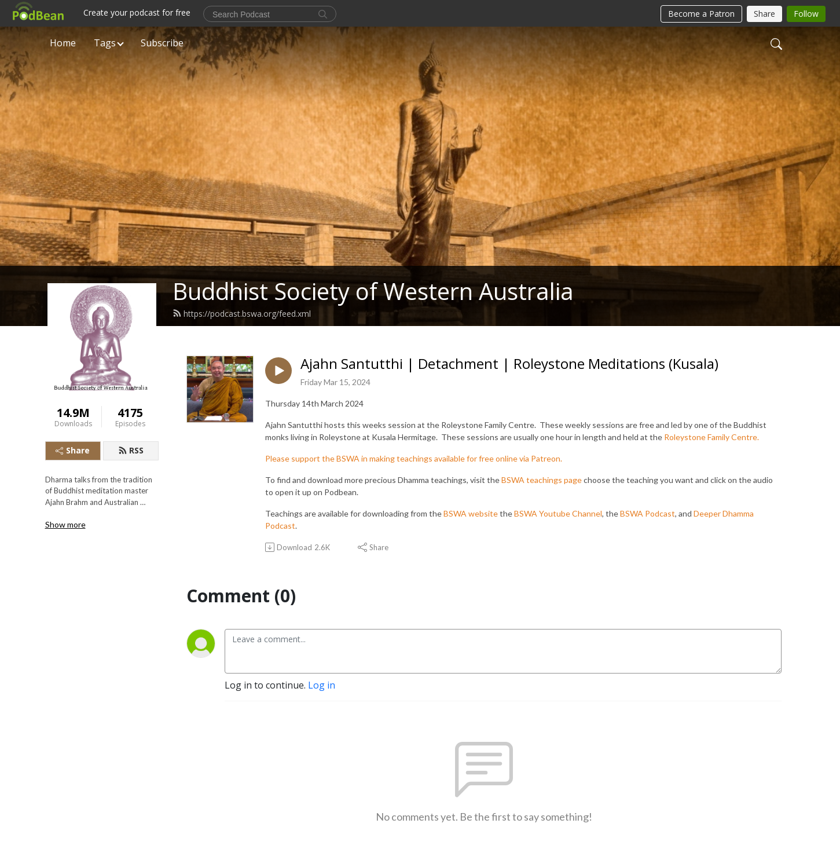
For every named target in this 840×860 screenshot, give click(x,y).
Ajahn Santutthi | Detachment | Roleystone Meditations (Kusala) (509, 364)
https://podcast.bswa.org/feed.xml (242, 313)
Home (63, 42)
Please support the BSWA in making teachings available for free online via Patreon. (413, 458)
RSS (131, 450)
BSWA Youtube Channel (558, 513)
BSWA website (470, 513)
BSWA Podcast (647, 513)
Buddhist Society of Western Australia (373, 291)
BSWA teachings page (541, 480)
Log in (321, 685)
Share (73, 450)
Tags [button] (105, 42)
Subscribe (162, 42)
